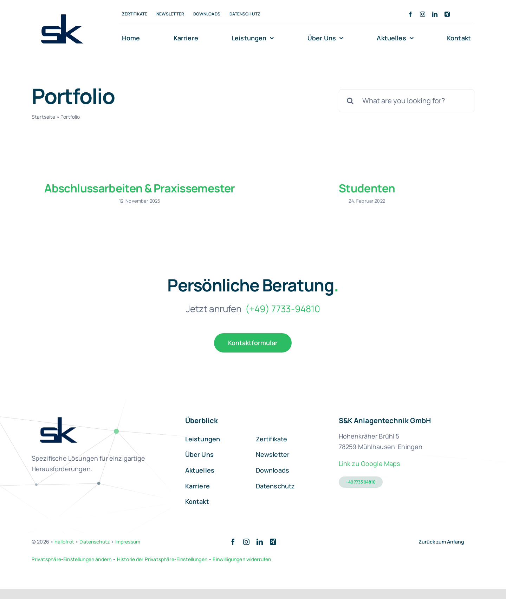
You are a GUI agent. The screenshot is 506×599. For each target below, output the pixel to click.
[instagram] (422, 14)
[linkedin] (434, 14)
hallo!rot (64, 551)
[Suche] (350, 100)
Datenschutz (94, 551)
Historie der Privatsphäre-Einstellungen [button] (162, 569)
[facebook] (410, 14)
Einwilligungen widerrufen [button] (242, 569)
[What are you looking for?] (406, 100)
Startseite (44, 116)
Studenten (292, 188)
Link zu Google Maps (369, 473)
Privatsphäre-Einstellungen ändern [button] (71, 569)
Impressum (127, 551)
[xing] (447, 14)
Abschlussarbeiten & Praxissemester (139, 188)
